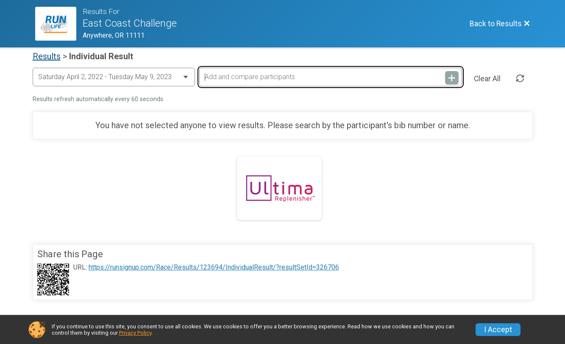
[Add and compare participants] (330, 77)
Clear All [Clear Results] (487, 78)
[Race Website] (59, 24)
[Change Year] (114, 77)
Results (47, 56)
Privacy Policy (135, 333)
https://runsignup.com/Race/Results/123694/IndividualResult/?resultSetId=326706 (214, 267)
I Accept (498, 329)
